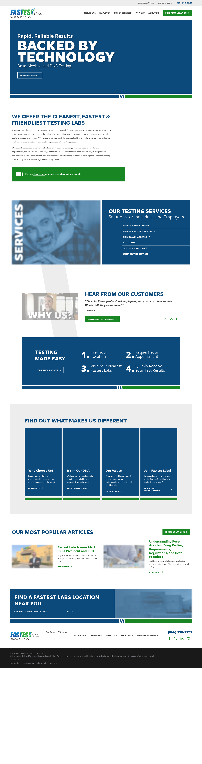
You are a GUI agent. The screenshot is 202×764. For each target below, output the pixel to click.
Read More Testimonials (98, 263)
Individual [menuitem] (89, 12)
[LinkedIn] (181, 545)
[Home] (26, 13)
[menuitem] (15, 570)
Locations (127, 542)
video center (35, 174)
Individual (80, 542)
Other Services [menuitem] (123, 12)
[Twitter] (175, 545)
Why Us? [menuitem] (140, 12)
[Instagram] (188, 545)
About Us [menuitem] (153, 12)
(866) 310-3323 (184, 2)
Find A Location (30, 75)
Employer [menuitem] (104, 12)
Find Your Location (177, 12)
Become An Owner (146, 2)
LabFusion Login (165, 2)
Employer (96, 542)
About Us (111, 542)
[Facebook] (169, 545)
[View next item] (172, 263)
